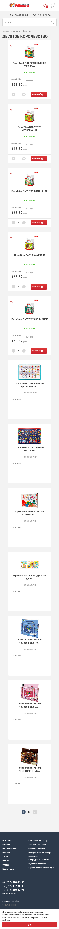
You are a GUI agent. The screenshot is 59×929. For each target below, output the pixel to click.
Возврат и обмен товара (39, 852)
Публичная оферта (37, 863)
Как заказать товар (37, 840)
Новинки (6, 852)
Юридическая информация (41, 867)
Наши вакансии (9, 848)
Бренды (6, 844)
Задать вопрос (9, 905)
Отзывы (6, 861)
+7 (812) (13, 882)
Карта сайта (8, 869)
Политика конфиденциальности (38, 858)
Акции (5, 857)
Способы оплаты (36, 848)
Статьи (5, 865)
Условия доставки (37, 844)
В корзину (37, 95)
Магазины (7, 840)
